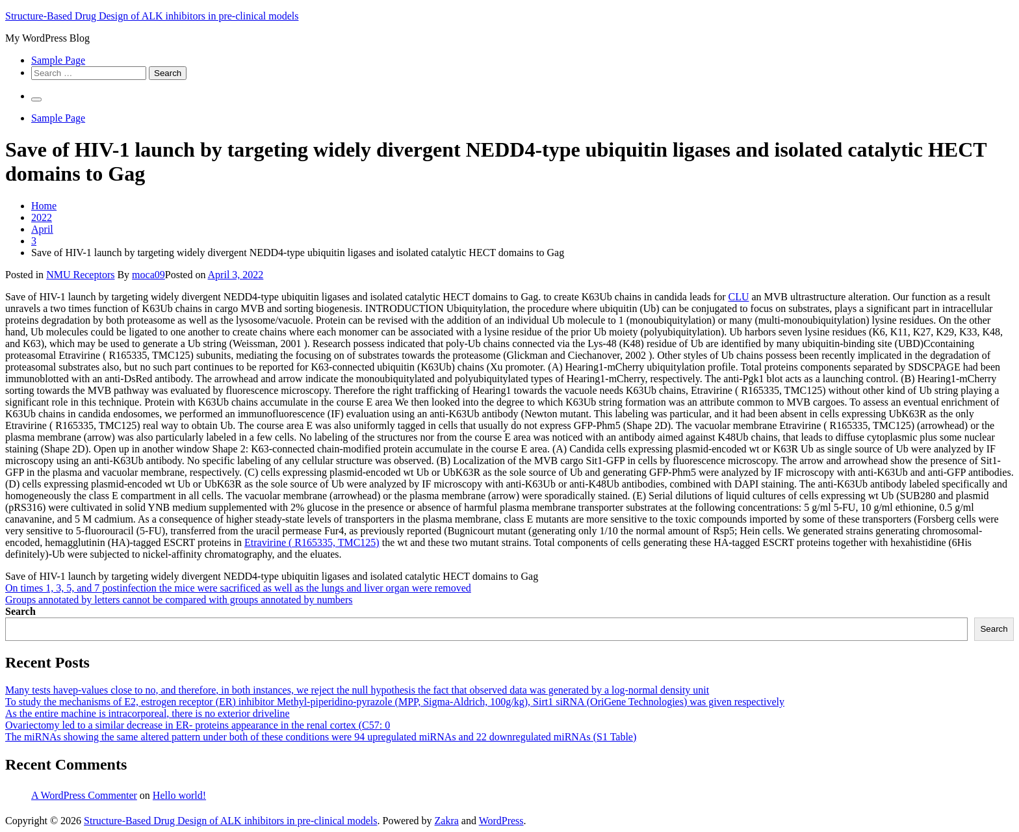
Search (20, 611)
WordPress (501, 820)
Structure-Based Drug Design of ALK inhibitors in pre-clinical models (151, 15)
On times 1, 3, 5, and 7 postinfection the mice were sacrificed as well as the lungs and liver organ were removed (238, 587)
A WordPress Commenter (84, 795)
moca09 (148, 274)
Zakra (447, 820)
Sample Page (58, 60)
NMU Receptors (80, 274)
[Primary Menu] (36, 99)
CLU (738, 296)
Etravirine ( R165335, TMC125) (312, 542)
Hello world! (179, 795)
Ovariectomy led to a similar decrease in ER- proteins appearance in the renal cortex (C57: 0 (197, 725)
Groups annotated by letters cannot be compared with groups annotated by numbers (179, 599)
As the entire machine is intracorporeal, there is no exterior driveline (147, 713)
